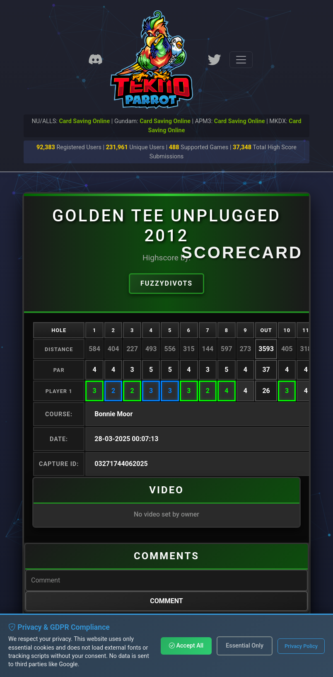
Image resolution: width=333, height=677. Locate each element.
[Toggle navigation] (241, 59)
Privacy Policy (301, 646)
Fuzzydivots (166, 283)
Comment (166, 601)
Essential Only (244, 645)
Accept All (186, 645)
